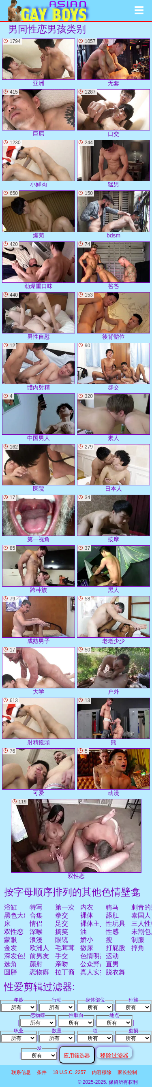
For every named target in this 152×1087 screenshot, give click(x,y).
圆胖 (10, 972)
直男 (112, 964)
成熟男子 (38, 620)
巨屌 (38, 113)
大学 (38, 671)
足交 (61, 923)
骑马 (112, 907)
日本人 (113, 468)
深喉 (36, 931)
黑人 (113, 569)
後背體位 (113, 316)
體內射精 (38, 367)
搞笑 (61, 931)
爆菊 (38, 214)
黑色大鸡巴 (20, 915)
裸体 (86, 915)
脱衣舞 (115, 972)
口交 (113, 113)
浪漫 (36, 939)
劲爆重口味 (38, 265)
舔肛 (112, 915)
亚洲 (38, 62)
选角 (10, 964)
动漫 (113, 772)
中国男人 (38, 417)
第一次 (65, 907)
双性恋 (14, 931)
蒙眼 (10, 939)
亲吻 (61, 964)
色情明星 (93, 955)
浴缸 (10, 907)
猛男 (113, 164)
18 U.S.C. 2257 (69, 1072)
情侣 (36, 923)
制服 (137, 939)
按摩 (113, 518)
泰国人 (141, 915)
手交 (61, 955)
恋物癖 (39, 972)
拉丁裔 (65, 972)
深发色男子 (20, 955)
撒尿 (86, 947)
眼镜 (61, 939)
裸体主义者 (96, 923)
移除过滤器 (114, 1055)
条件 (42, 1072)
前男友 (39, 955)
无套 (113, 62)
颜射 (36, 964)
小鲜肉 (38, 164)
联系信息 (21, 1072)
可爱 (38, 772)
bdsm (113, 214)
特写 (36, 907)
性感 (112, 931)
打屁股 (115, 947)
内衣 (86, 907)
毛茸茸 (65, 947)
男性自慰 (38, 316)
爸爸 (113, 265)
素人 (113, 417)
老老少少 (113, 620)
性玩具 (115, 923)
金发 (10, 947)
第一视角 (38, 518)
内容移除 (101, 1072)
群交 (113, 367)
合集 (36, 915)
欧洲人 (39, 947)
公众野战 (93, 964)
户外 (113, 671)
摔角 (137, 947)
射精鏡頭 (38, 721)
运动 (112, 955)
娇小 (86, 939)
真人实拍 (93, 972)
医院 (38, 468)
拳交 (61, 915)
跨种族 (38, 569)
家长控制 (127, 1072)
